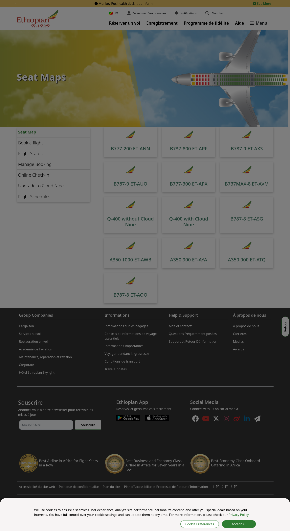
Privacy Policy (239, 515)
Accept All (239, 524)
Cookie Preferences (199, 524)
